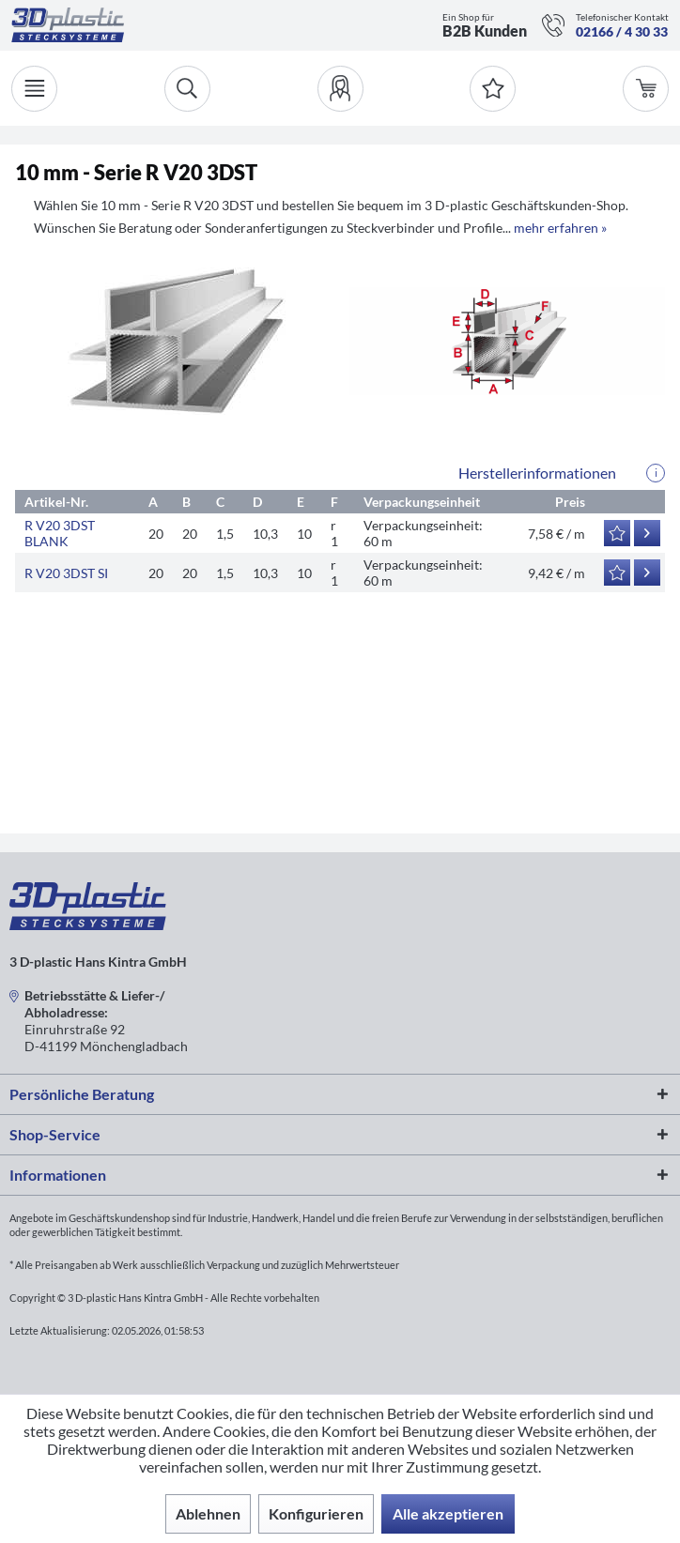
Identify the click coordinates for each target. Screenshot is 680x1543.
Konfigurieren (316, 1513)
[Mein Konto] (340, 89)
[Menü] (34, 89)
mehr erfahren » (560, 228)
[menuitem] (340, 89)
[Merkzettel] (493, 89)
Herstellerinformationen (537, 472)
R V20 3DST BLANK (59, 533)
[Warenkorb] (646, 89)
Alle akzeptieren (448, 1513)
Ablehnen (208, 1513)
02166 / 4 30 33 (622, 31)
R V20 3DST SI (66, 573)
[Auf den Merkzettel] (617, 533)
